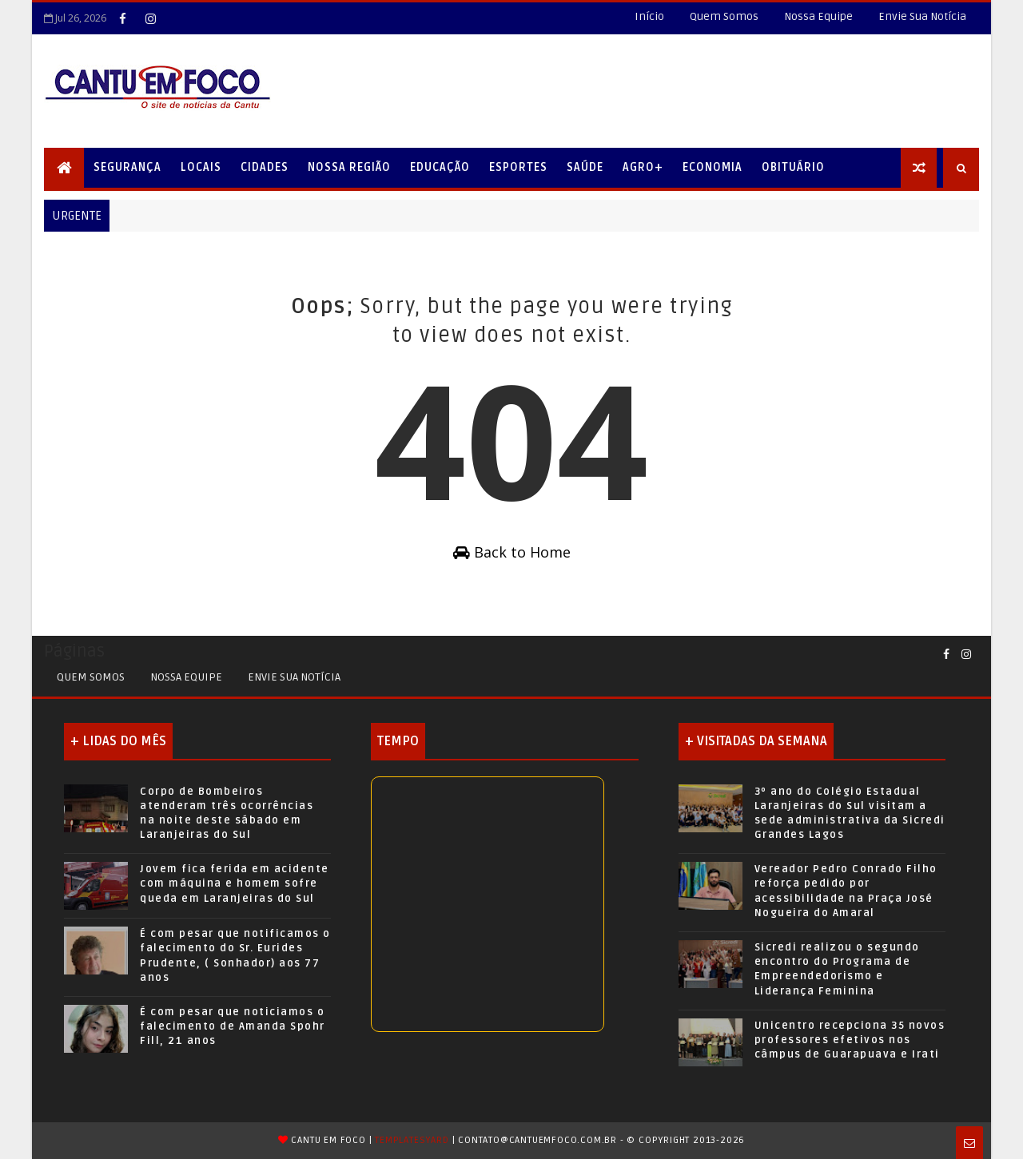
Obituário (793, 167)
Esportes (518, 167)
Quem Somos (724, 16)
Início (649, 16)
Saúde (585, 167)
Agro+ (643, 167)
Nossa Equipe (818, 16)
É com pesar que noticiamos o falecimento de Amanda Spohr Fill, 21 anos (232, 1026)
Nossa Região (349, 167)
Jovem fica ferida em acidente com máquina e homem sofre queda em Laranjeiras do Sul (234, 883)
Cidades (265, 167)
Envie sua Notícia (294, 677)
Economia (712, 167)
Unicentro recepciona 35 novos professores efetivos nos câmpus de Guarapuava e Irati (849, 1040)
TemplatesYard (411, 1140)
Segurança (127, 167)
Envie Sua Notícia (922, 16)
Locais (201, 167)
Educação (440, 167)
